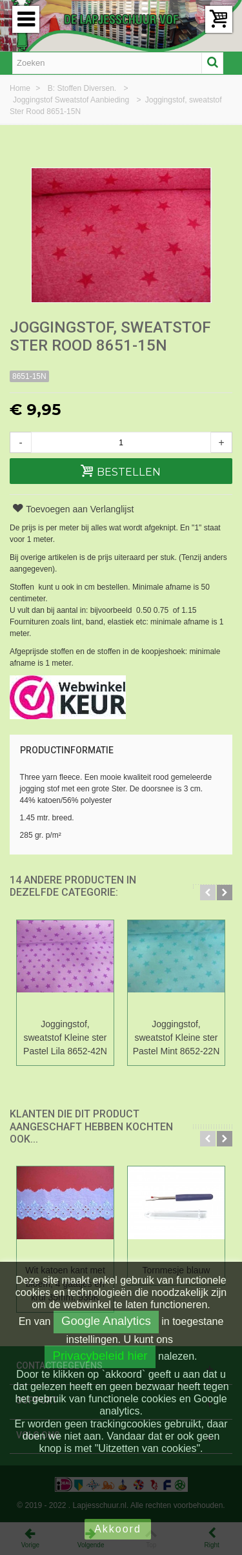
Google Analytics (106, 1321)
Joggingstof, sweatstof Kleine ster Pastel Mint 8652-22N (176, 1037)
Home (21, 88)
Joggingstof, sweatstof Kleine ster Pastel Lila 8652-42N (65, 1037)
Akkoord (117, 1528)
